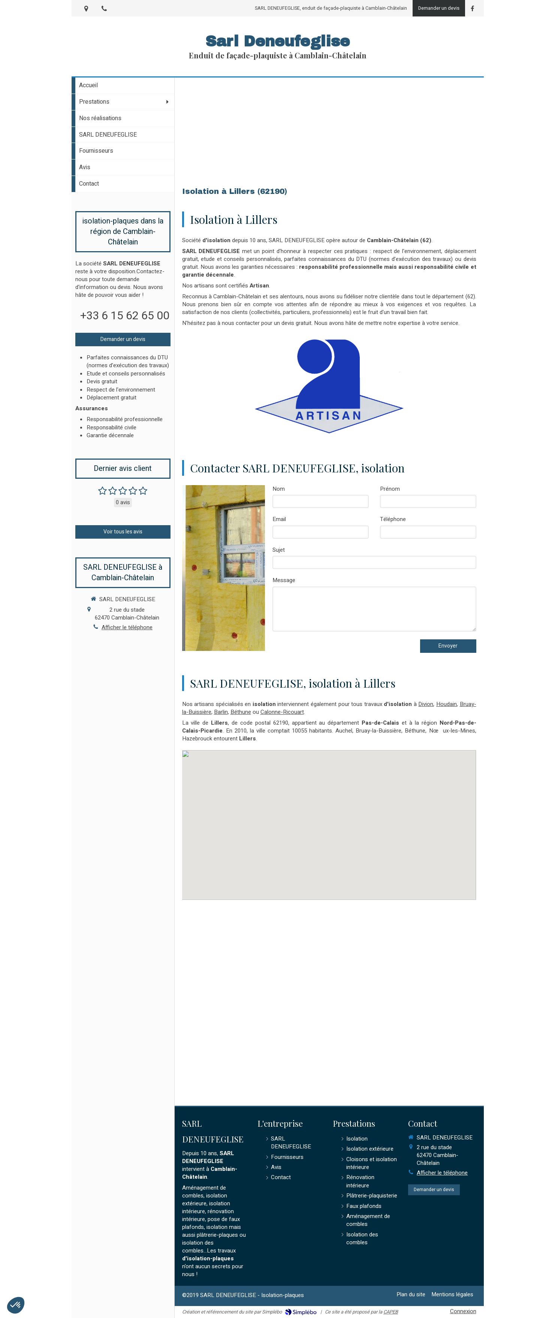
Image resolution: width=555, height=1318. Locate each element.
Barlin (221, 712)
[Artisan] (329, 386)
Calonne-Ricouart (282, 712)
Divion (425, 704)
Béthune (240, 712)
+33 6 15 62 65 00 (124, 316)
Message (283, 580)
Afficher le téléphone (127, 627)
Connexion (463, 1311)
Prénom (390, 489)
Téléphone (393, 519)
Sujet (278, 550)
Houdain (446, 704)
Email (279, 519)
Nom (278, 489)
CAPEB (390, 1311)
